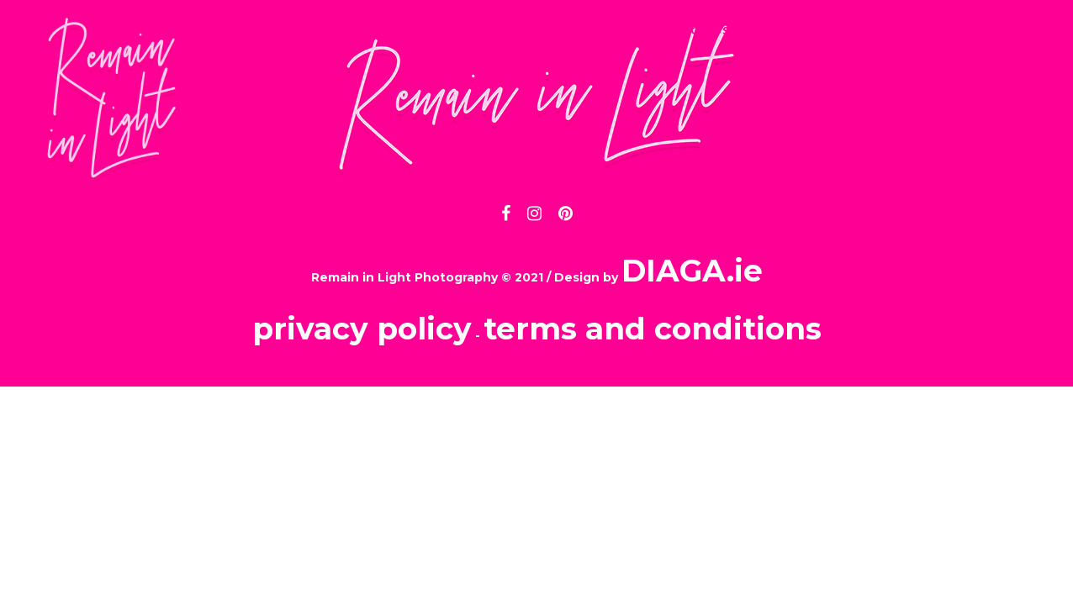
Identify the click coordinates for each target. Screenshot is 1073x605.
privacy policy (362, 328)
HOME (383, 30)
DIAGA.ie (692, 270)
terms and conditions (653, 328)
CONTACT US (686, 30)
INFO (461, 30)
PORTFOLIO (560, 30)
